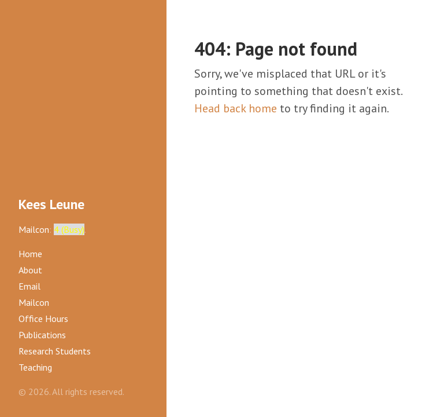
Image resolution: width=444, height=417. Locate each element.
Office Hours (43, 318)
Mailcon (33, 229)
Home (30, 253)
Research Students (54, 351)
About (30, 270)
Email (29, 286)
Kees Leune (51, 204)
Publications (42, 335)
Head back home (235, 108)
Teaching (35, 367)
